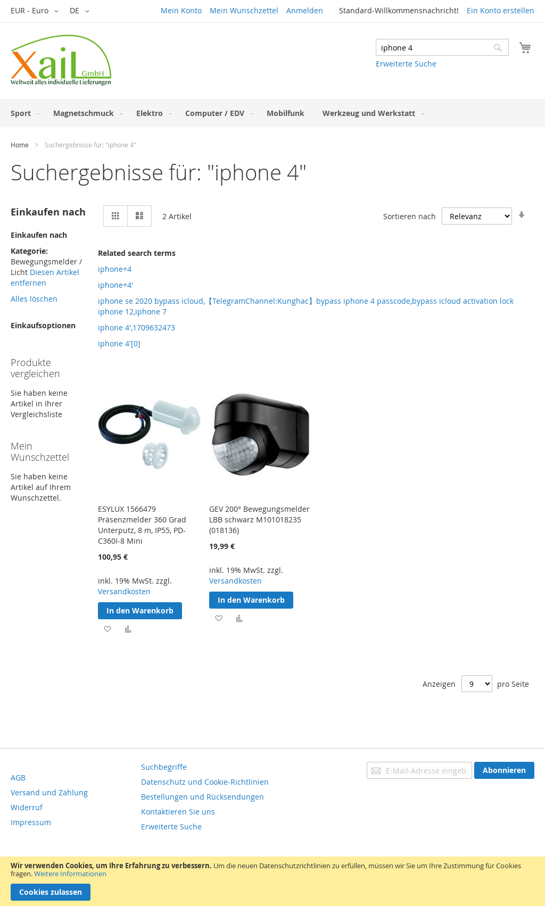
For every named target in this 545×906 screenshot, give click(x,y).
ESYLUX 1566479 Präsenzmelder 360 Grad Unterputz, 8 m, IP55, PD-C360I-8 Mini (142, 525)
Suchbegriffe (164, 767)
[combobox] (442, 47)
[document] (272, 881)
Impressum (31, 822)
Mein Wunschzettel (244, 10)
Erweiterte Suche (406, 64)
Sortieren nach (409, 216)
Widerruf (27, 807)
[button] (36, 11)
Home (20, 144)
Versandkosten (124, 591)
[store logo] (61, 60)
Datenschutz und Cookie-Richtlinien (205, 782)
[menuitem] (23, 113)
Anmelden (304, 10)
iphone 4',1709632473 (136, 327)
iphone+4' (115, 285)
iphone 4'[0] (119, 343)
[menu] (272, 113)
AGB (18, 777)
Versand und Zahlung (49, 792)
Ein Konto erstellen (500, 10)
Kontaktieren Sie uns (178, 812)
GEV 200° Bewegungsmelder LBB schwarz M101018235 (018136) (259, 519)
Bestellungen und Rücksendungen (202, 797)
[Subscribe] (504, 770)
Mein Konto (181, 10)
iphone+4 (114, 269)
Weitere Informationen (70, 873)
